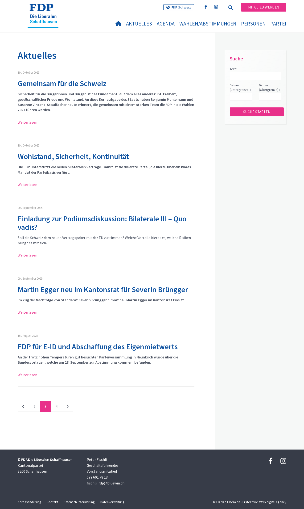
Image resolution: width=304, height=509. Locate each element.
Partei (278, 23)
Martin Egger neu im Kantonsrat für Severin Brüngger (103, 289)
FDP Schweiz (181, 7)
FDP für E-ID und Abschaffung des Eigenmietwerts (98, 346)
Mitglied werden (263, 7)
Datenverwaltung (112, 502)
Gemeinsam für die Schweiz (62, 83)
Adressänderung (29, 502)
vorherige (23, 407)
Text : (233, 69)
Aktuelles (139, 23)
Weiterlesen (27, 122)
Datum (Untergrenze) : (240, 87)
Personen (253, 23)
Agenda (166, 23)
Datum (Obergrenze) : (269, 87)
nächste (67, 407)
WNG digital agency (272, 502)
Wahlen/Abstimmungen (207, 23)
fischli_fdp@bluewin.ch (105, 483)
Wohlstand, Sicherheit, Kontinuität (73, 156)
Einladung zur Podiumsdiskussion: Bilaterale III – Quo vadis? (102, 223)
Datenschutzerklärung (79, 502)
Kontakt (52, 502)
